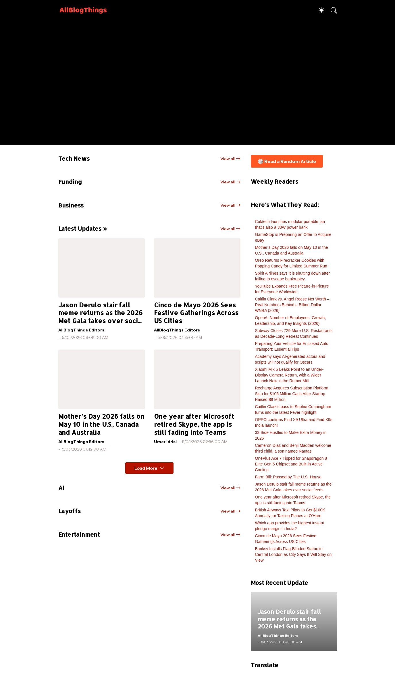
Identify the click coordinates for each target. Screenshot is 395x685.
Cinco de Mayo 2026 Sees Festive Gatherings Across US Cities (196, 313)
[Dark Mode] (318, 10)
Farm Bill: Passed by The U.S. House (288, 477)
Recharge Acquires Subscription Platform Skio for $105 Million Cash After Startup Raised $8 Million (291, 394)
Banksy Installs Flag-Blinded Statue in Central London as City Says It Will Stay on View (293, 554)
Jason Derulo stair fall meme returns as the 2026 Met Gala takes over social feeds (101, 313)
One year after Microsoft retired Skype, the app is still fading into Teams (194, 424)
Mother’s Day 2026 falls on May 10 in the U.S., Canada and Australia (101, 424)
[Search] (331, 10)
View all (227, 158)
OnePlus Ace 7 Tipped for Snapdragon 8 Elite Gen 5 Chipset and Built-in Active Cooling (291, 464)
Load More (145, 468)
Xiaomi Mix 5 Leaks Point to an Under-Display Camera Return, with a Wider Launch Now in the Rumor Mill (289, 375)
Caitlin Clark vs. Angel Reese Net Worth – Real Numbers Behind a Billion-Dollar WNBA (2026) (292, 305)
